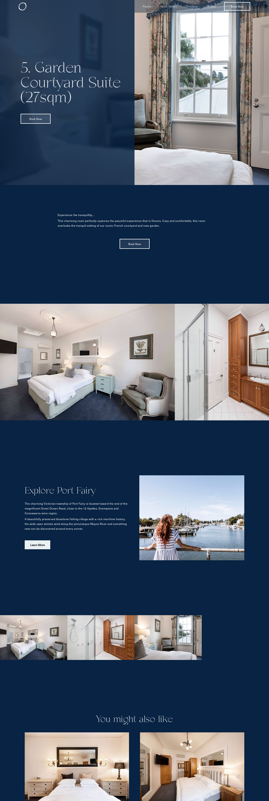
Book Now (237, 6)
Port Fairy (191, 6)
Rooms (147, 6)
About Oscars (168, 6)
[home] (22, 6)
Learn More (37, 545)
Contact (211, 6)
